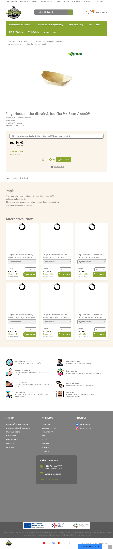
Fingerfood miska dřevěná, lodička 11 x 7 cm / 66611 (55, 256)
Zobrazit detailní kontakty (49, 480)
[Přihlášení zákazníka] (87, 12)
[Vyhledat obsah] (70, 12)
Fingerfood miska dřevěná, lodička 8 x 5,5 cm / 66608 (20, 256)
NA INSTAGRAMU (85, 428)
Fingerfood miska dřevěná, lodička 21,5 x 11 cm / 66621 (90, 316)
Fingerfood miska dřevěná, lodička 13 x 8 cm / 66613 (89, 256)
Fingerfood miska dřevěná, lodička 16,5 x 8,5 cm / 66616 (21, 316)
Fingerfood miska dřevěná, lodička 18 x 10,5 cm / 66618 (56, 316)
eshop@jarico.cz (52, 474)
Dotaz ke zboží (59, 167)
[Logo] (14, 13)
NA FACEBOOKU (85, 425)
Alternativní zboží (20, 178)
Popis (8, 178)
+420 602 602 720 (53, 466)
